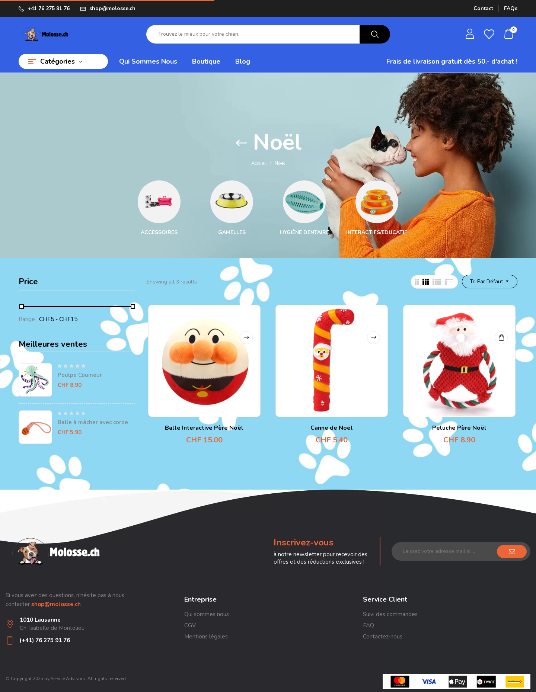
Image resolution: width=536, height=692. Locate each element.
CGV (190, 625)
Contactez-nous (382, 636)
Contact (483, 8)
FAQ (368, 625)
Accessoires (159, 233)
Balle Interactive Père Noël (204, 428)
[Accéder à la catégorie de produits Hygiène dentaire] (304, 201)
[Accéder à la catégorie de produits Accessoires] (159, 201)
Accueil (259, 163)
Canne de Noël (331, 428)
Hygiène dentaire (304, 233)
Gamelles (232, 233)
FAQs (510, 8)
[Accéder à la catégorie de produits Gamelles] (231, 201)
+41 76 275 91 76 (49, 8)
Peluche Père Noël (459, 428)
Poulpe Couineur (80, 375)
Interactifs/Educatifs (378, 233)
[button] (508, 34)
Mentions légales (206, 636)
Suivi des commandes (390, 614)
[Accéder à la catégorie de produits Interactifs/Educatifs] (376, 201)
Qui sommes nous (206, 614)
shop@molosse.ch (112, 8)
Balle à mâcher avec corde (93, 422)
